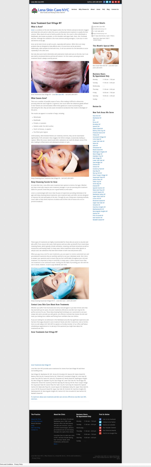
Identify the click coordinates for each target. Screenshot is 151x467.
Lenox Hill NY (97, 198)
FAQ (103, 9)
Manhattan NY (97, 118)
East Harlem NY (97, 218)
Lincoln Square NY (98, 192)
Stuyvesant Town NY (99, 177)
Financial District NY (99, 133)
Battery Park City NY (99, 131)
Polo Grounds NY (98, 215)
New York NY (97, 116)
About (93, 9)
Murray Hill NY (97, 173)
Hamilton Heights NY (99, 207)
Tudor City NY (97, 181)
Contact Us (34, 430)
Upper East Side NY (98, 203)
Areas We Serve (60, 456)
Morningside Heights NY (100, 211)
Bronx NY (96, 122)
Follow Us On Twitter (109, 422)
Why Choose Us (84, 9)
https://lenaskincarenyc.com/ (100, 33)
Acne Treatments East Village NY (41, 365)
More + (56, 444)
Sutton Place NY (97, 179)
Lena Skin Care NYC (37, 456)
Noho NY (95, 143)
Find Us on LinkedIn (109, 425)
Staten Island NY (98, 128)
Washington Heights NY (100, 152)
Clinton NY (96, 167)
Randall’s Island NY (98, 220)
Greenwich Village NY (99, 137)
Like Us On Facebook (109, 419)
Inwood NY (96, 186)
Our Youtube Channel (109, 428)
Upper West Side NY (99, 196)
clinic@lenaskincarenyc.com (99, 29)
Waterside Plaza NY (98, 190)
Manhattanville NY (98, 209)
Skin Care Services (36, 421)
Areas (98, 9)
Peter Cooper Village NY (100, 175)
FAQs (32, 425)
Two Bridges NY (97, 162)
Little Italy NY (97, 139)
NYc (94, 120)
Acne (32, 30)
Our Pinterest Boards (109, 430)
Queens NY (96, 126)
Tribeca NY (96, 135)
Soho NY (95, 145)
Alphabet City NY (98, 156)
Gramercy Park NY (98, 169)
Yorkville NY (96, 205)
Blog (108, 9)
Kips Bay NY (96, 171)
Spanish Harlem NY (98, 188)
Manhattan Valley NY (99, 194)
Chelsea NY (96, 164)
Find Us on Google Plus (110, 433)
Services (74, 9)
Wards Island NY (98, 150)
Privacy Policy (36, 458)
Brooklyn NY (96, 124)
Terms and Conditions (73, 456)
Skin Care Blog (35, 428)
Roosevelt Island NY (99, 201)
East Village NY (97, 158)
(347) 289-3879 (97, 2)
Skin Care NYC (59, 94)
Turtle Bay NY (97, 184)
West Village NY (97, 154)
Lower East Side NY (98, 141)
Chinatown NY (97, 147)
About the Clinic (36, 419)
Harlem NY (96, 213)
